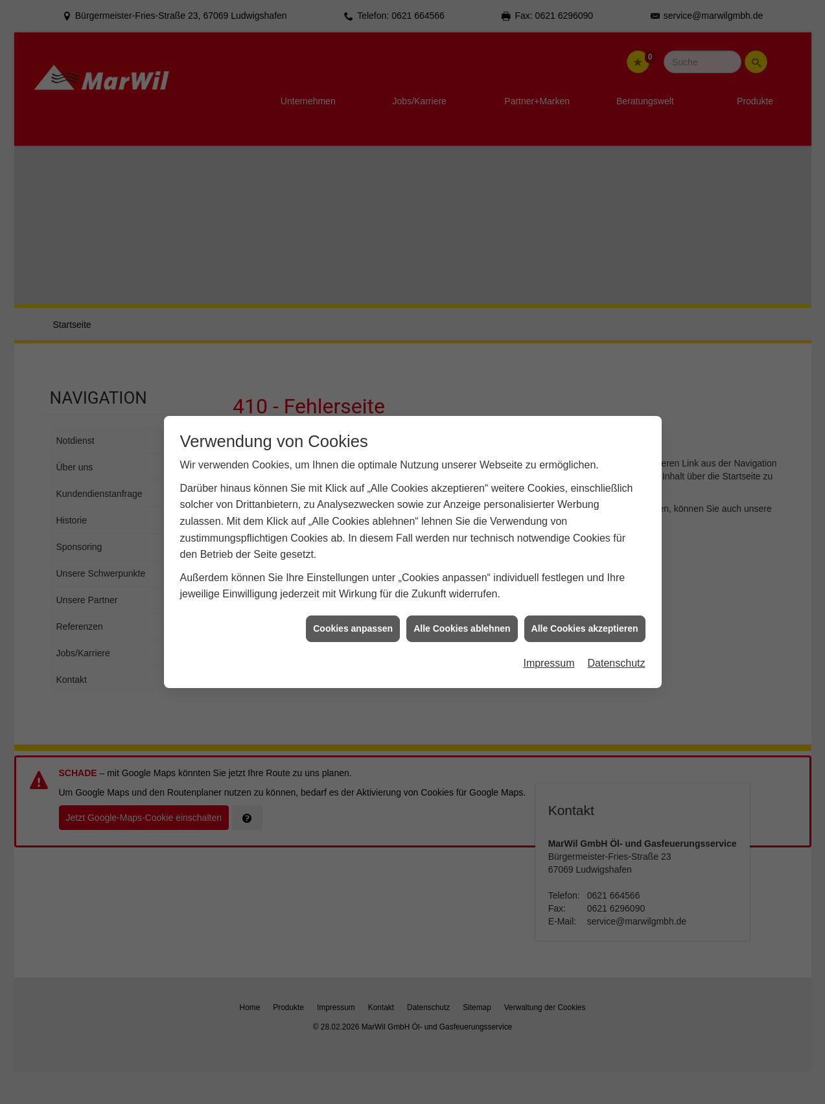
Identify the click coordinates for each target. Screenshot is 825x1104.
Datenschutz (616, 600)
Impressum (548, 600)
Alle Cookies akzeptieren (584, 565)
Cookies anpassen (353, 565)
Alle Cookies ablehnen (461, 565)
